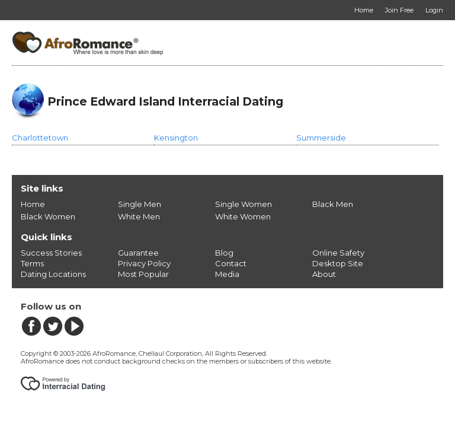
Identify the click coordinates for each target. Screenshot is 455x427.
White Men (139, 216)
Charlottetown (40, 137)
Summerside (321, 137)
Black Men (332, 204)
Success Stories (51, 252)
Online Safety (338, 252)
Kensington (176, 137)
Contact (230, 263)
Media (227, 274)
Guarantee (138, 252)
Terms (32, 263)
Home (33, 204)
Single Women (243, 204)
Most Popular (143, 274)
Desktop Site (337, 263)
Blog (224, 252)
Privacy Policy (144, 263)
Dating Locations (53, 274)
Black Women (48, 216)
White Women (243, 216)
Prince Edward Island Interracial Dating (165, 101)
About (324, 274)
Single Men (139, 204)
